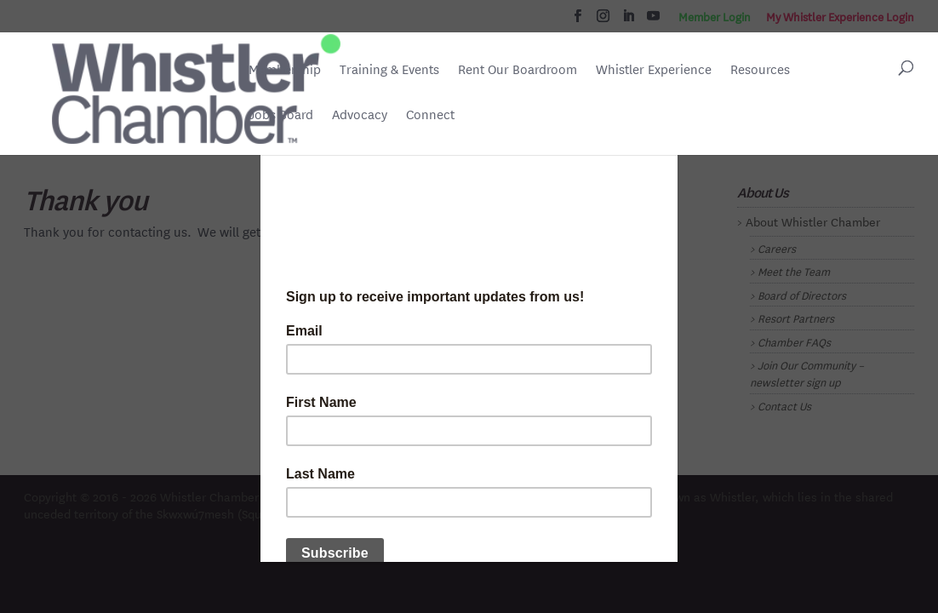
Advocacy (359, 114)
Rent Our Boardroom (517, 70)
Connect (430, 114)
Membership (285, 69)
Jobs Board (281, 115)
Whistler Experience (654, 69)
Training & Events (389, 69)
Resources (760, 69)
